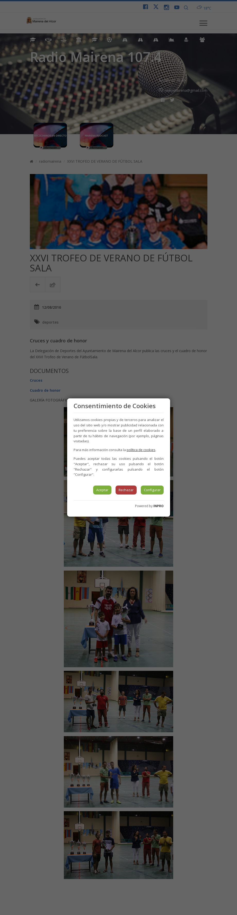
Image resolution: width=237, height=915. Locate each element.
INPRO (158, 506)
